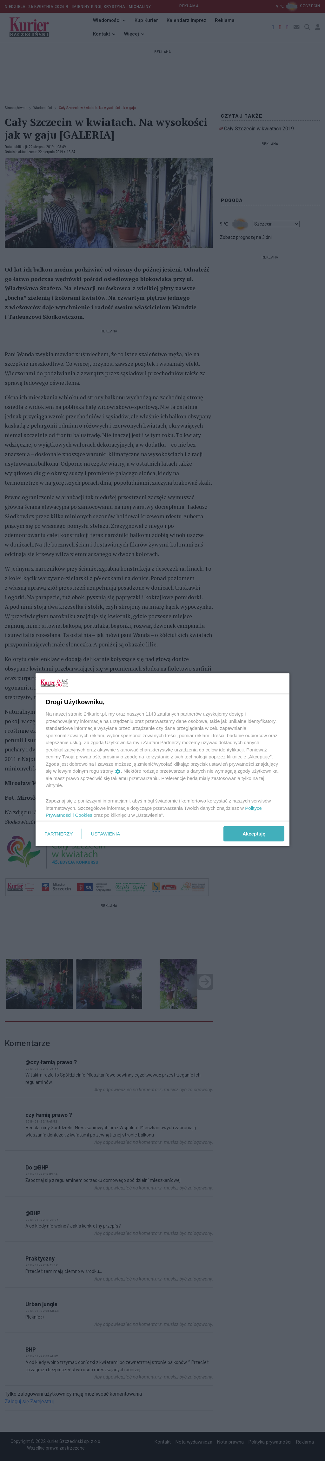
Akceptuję (253, 833)
